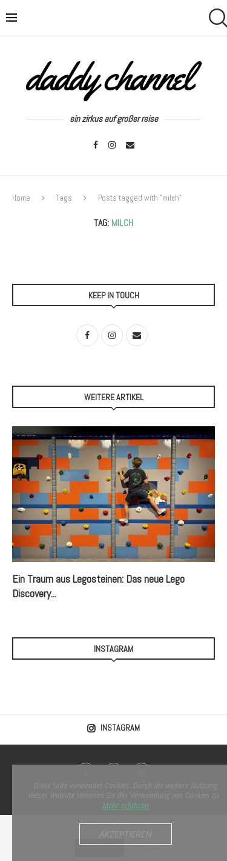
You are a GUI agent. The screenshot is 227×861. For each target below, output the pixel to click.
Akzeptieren (125, 834)
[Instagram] (112, 145)
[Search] (215, 18)
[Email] (130, 145)
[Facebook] (95, 145)
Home (21, 198)
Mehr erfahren (125, 805)
